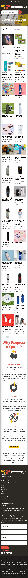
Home (2, 485)
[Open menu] (25, 12)
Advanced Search (6, 497)
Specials (3, 491)
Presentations (5, 499)
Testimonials (4, 501)
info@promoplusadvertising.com (10, 482)
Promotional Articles (7, 503)
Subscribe (5, 548)
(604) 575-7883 (5, 480)
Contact (3, 505)
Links (2, 493)
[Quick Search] (10, 12)
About (2, 487)
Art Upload (4, 489)
